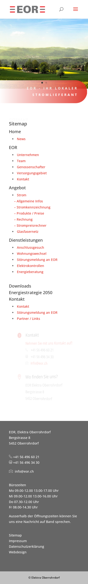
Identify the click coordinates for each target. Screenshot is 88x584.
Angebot (17, 187)
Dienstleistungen (26, 240)
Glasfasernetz (27, 231)
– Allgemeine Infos (27, 201)
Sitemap (15, 535)
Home (15, 131)
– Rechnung (22, 219)
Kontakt (23, 179)
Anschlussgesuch (30, 247)
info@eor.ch (39, 363)
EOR (13, 147)
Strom (21, 195)
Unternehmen (28, 155)
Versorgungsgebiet (32, 173)
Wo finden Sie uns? (42, 376)
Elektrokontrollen (30, 265)
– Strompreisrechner (29, 225)
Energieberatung (30, 272)
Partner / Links (28, 318)
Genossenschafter (31, 167)
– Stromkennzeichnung (31, 207)
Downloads (20, 286)
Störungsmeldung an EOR (37, 259)
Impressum (18, 541)
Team (21, 161)
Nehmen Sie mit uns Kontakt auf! (49, 343)
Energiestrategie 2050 (30, 292)
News (21, 139)
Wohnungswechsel (31, 253)
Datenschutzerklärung (26, 546)
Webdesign (18, 552)
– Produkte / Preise (28, 213)
